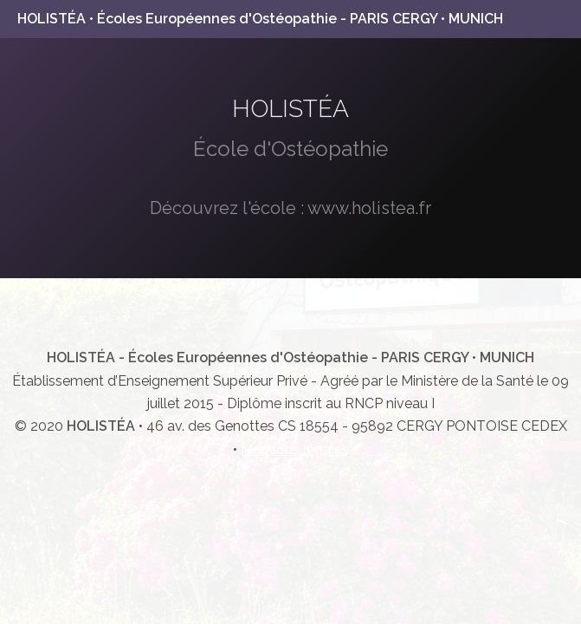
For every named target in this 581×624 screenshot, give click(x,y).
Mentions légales (295, 449)
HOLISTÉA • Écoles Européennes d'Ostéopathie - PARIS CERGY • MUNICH (260, 18)
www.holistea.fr (369, 208)
